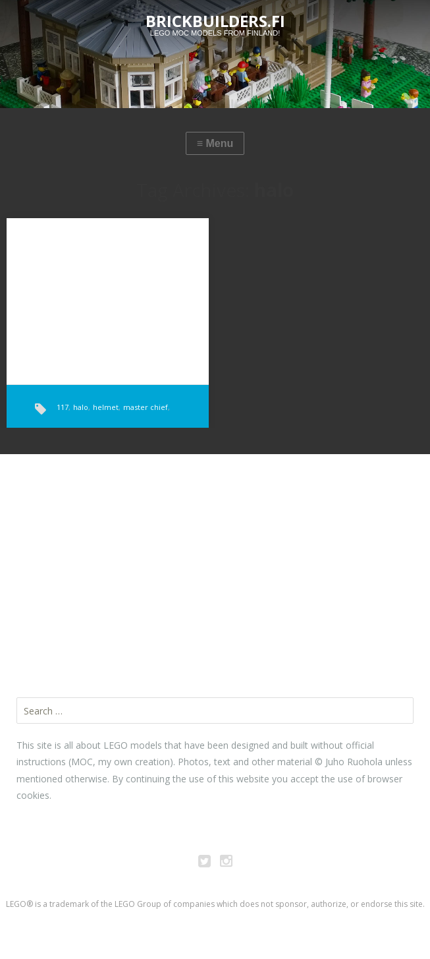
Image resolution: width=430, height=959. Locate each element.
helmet (106, 407)
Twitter (204, 862)
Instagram (226, 862)
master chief (145, 407)
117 (62, 407)
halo (80, 407)
